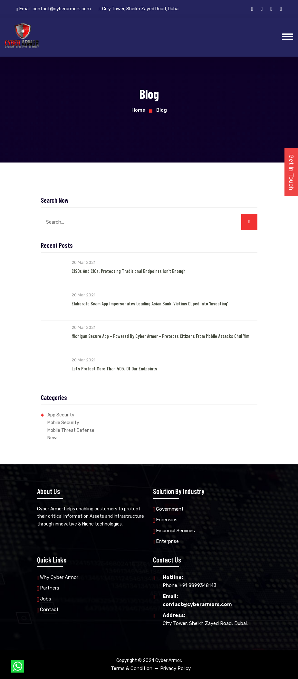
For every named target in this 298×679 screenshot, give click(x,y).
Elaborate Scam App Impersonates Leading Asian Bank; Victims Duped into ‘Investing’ (150, 303)
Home (138, 110)
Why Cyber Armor (59, 577)
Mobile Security (63, 422)
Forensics (167, 520)
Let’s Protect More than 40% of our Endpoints (114, 368)
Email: (53, 9)
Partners (49, 588)
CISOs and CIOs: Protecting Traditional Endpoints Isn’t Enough (129, 271)
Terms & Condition (131, 668)
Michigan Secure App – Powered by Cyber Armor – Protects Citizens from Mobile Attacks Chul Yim (160, 336)
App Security (60, 415)
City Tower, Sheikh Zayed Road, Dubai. (205, 619)
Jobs (45, 599)
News (53, 438)
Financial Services (175, 531)
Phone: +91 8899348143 (189, 581)
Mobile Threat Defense (70, 430)
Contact (49, 609)
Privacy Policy (175, 668)
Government (170, 509)
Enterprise (167, 541)
